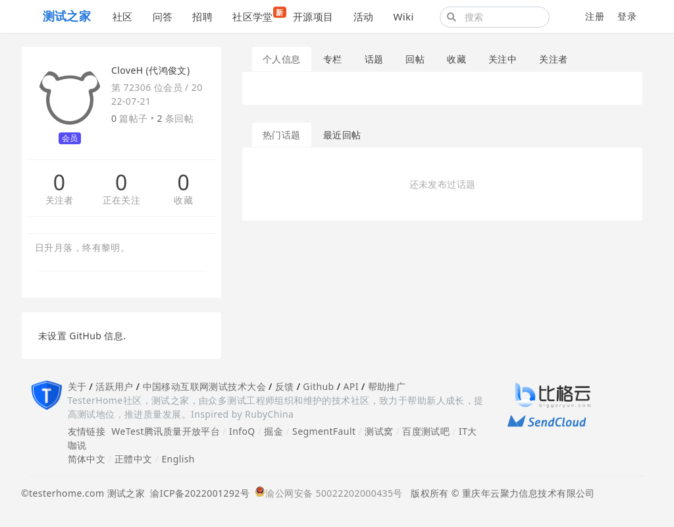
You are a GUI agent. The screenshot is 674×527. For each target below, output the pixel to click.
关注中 (502, 59)
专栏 (332, 59)
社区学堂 (257, 15)
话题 (374, 59)
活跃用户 (114, 386)
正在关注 (122, 200)
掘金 (273, 431)
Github (318, 386)
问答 (163, 16)
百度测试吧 (426, 431)
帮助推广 (387, 386)
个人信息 (282, 59)
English (178, 459)
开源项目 (313, 16)
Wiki (403, 16)
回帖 (415, 59)
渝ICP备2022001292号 (197, 493)
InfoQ (242, 431)
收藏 (183, 200)
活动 (363, 16)
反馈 (284, 386)
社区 (123, 16)
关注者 (59, 200)
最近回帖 (342, 134)
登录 (626, 16)
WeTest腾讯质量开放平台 (165, 431)
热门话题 (282, 134)
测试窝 (379, 431)
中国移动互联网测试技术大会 (204, 386)
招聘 (202, 16)
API (350, 386)
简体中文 (87, 459)
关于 (77, 386)
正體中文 (134, 459)
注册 (594, 16)
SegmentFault (323, 431)
